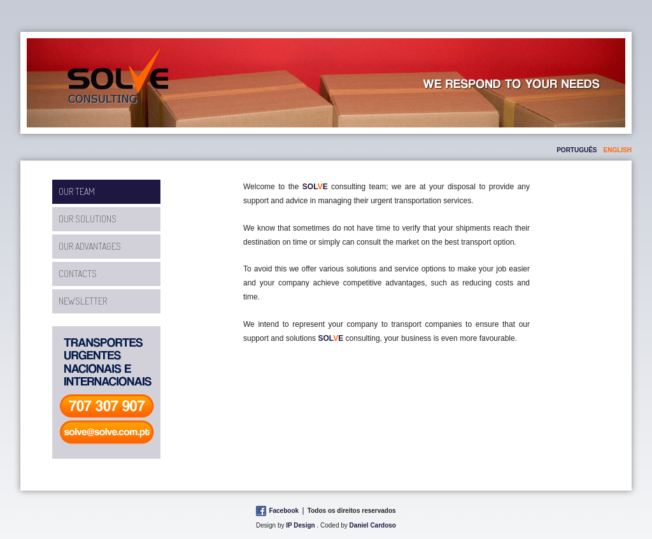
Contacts (78, 274)
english (618, 150)
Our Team (77, 191)
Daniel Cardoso (373, 525)
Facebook (284, 510)
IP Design (300, 525)
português (576, 150)
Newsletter (83, 301)
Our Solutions (88, 219)
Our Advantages (90, 246)
